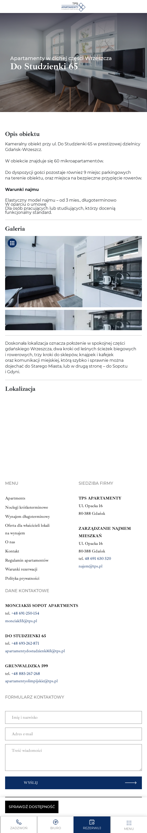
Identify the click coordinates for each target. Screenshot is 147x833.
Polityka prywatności (22, 578)
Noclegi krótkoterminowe (26, 507)
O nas (10, 542)
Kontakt (12, 551)
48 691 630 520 (98, 558)
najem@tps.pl (90, 566)
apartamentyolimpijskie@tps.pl (31, 681)
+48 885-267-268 (25, 673)
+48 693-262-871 (25, 643)
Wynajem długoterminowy (27, 516)
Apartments (15, 498)
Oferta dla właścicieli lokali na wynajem (27, 529)
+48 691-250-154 (25, 613)
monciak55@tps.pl (21, 620)
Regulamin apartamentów (26, 560)
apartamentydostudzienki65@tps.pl (35, 651)
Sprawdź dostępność (32, 806)
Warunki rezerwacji (21, 569)
